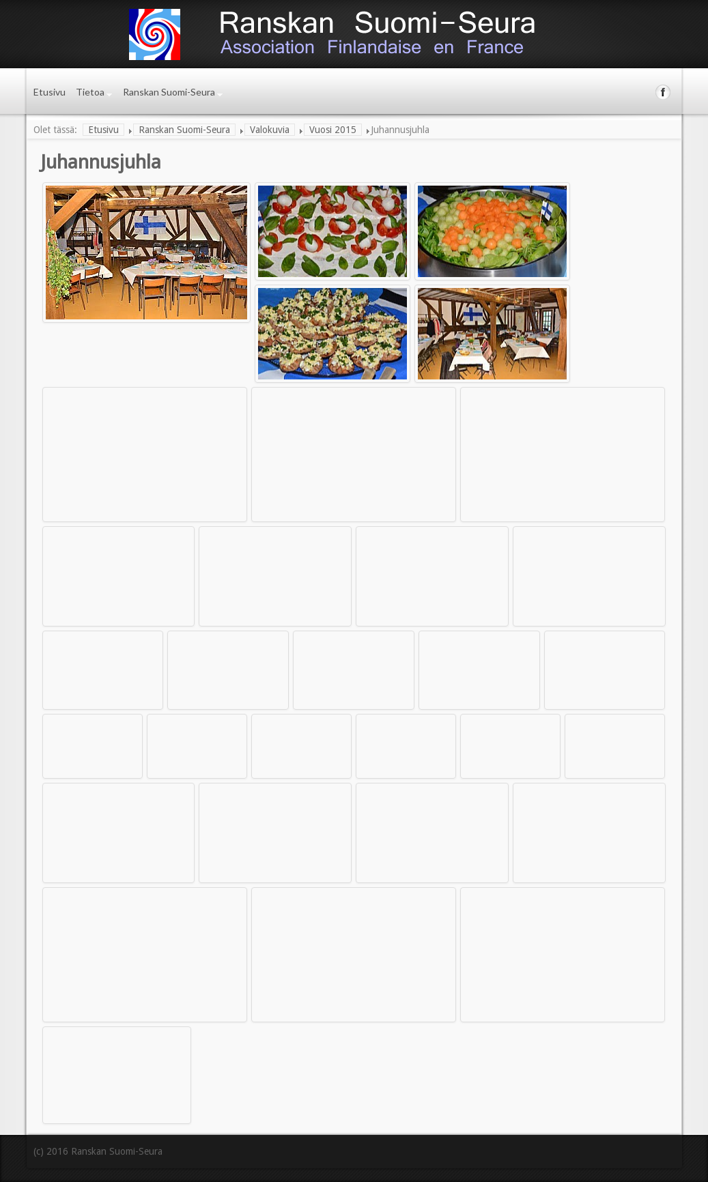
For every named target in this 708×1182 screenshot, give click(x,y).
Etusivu (49, 92)
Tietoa (90, 92)
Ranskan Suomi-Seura (169, 92)
